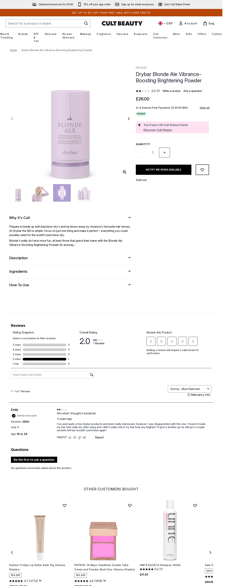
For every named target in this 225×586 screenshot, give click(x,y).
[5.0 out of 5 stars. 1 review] (151, 569)
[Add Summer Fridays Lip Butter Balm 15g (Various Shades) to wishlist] (64, 505)
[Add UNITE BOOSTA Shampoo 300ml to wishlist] (195, 505)
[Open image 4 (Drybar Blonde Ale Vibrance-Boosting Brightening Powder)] (84, 193)
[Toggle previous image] (12, 118)
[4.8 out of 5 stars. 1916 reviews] (88, 581)
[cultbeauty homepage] (122, 23)
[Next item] (210, 552)
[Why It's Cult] (70, 217)
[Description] (70, 258)
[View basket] (209, 23)
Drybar (141, 67)
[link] (188, 23)
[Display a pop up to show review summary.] (40, 580)
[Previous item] (12, 552)
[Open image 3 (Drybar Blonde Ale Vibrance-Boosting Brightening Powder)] (62, 193)
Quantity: (143, 144)
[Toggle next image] (129, 118)
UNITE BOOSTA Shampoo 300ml (160, 565)
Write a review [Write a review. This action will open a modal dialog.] (171, 91)
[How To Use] (70, 285)
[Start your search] (48, 23)
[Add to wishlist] (202, 169)
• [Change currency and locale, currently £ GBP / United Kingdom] (165, 23)
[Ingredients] (70, 271)
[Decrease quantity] (141, 152)
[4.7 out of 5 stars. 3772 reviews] (23, 581)
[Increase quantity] (164, 152)
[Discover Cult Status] (176, 130)
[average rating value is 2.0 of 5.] (146, 91)
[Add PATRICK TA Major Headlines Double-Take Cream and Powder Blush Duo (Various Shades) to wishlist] (130, 505)
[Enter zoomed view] (124, 172)
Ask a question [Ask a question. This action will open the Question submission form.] (192, 91)
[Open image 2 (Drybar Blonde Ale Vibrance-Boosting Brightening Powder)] (40, 193)
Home (13, 50)
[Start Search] (86, 23)
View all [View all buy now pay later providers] (205, 107)
